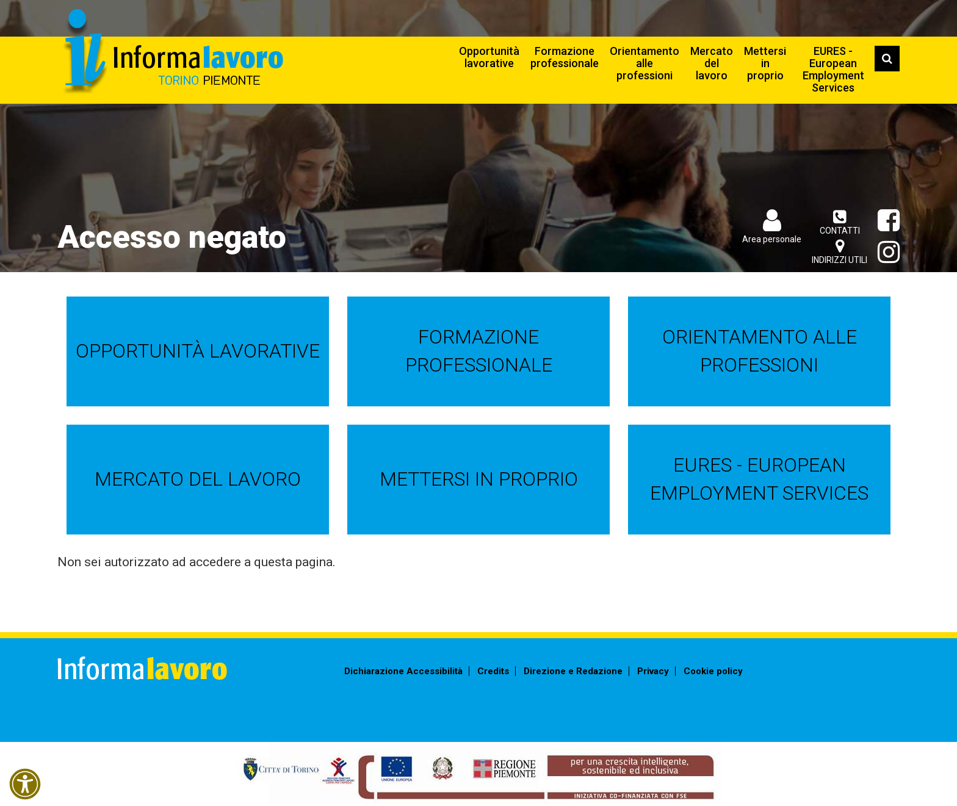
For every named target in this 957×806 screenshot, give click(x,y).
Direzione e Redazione (573, 671)
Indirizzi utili (839, 252)
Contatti (839, 222)
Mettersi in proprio (765, 63)
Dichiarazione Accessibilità (403, 671)
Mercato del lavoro (711, 63)
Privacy (653, 671)
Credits (493, 671)
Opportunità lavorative (489, 57)
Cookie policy (713, 671)
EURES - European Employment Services (833, 69)
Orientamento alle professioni (644, 63)
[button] (25, 784)
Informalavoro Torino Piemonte (171, 52)
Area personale (771, 239)
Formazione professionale (564, 57)
